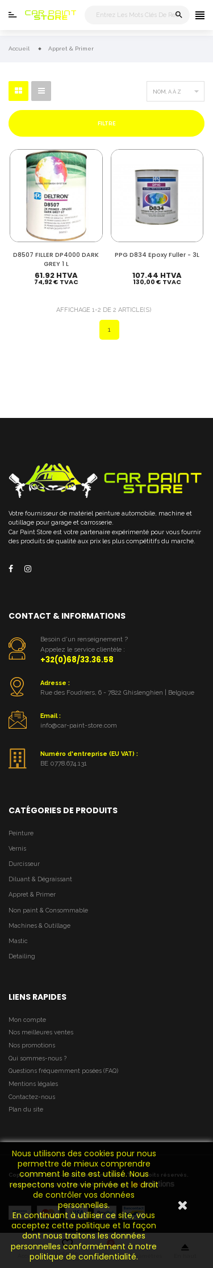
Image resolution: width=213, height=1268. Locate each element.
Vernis (17, 848)
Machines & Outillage (39, 925)
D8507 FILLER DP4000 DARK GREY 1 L (56, 259)
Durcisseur (24, 864)
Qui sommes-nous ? (37, 1058)
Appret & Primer (32, 894)
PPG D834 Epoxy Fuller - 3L (157, 255)
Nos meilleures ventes (41, 1032)
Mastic (18, 941)
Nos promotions (32, 1045)
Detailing (22, 956)
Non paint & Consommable (48, 910)
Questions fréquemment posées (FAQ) (63, 1071)
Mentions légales (33, 1084)
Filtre (107, 123)
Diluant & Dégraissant (40, 879)
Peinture (21, 833)
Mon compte (27, 1020)
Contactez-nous (32, 1097)
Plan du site (26, 1109)
